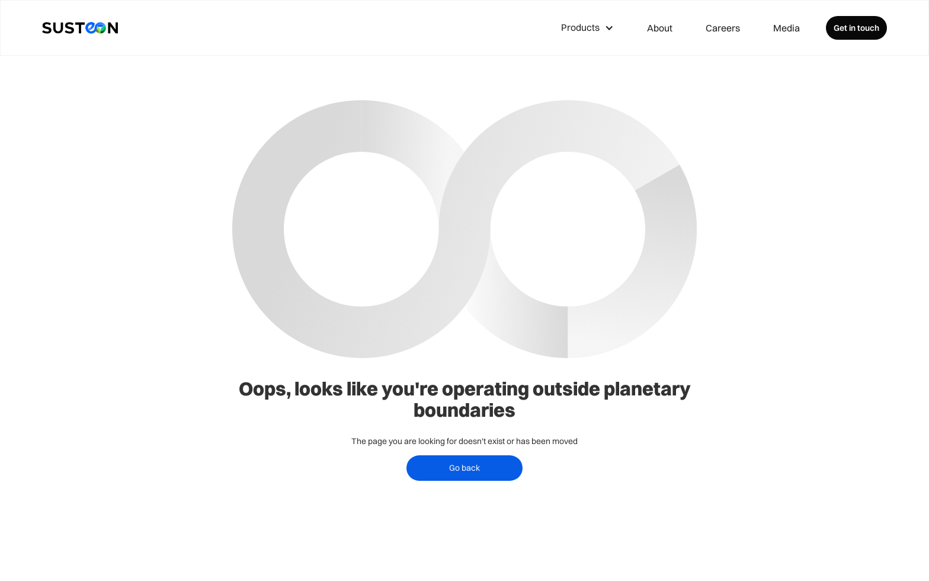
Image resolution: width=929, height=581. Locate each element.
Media (786, 28)
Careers (723, 28)
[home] (80, 28)
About (659, 28)
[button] (587, 27)
